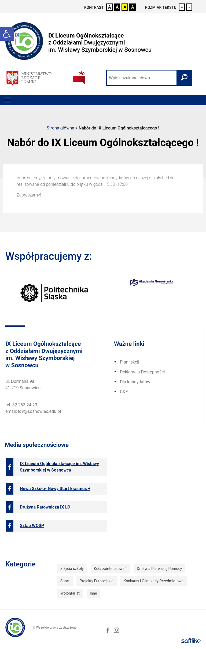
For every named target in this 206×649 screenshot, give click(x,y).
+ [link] (182, 7)
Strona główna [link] (60, 128)
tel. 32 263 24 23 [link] (21, 404)
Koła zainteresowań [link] (110, 568)
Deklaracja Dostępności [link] (142, 371)
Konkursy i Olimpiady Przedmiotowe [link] (153, 581)
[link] (7, 34)
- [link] (189, 7)
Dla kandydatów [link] (135, 381)
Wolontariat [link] (70, 593)
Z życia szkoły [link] (72, 568)
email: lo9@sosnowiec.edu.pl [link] (33, 411)
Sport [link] (64, 581)
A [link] (109, 7)
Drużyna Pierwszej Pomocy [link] (159, 568)
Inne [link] (93, 593)
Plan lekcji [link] (129, 362)
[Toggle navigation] (7, 100)
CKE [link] (124, 391)
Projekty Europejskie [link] (96, 581)
